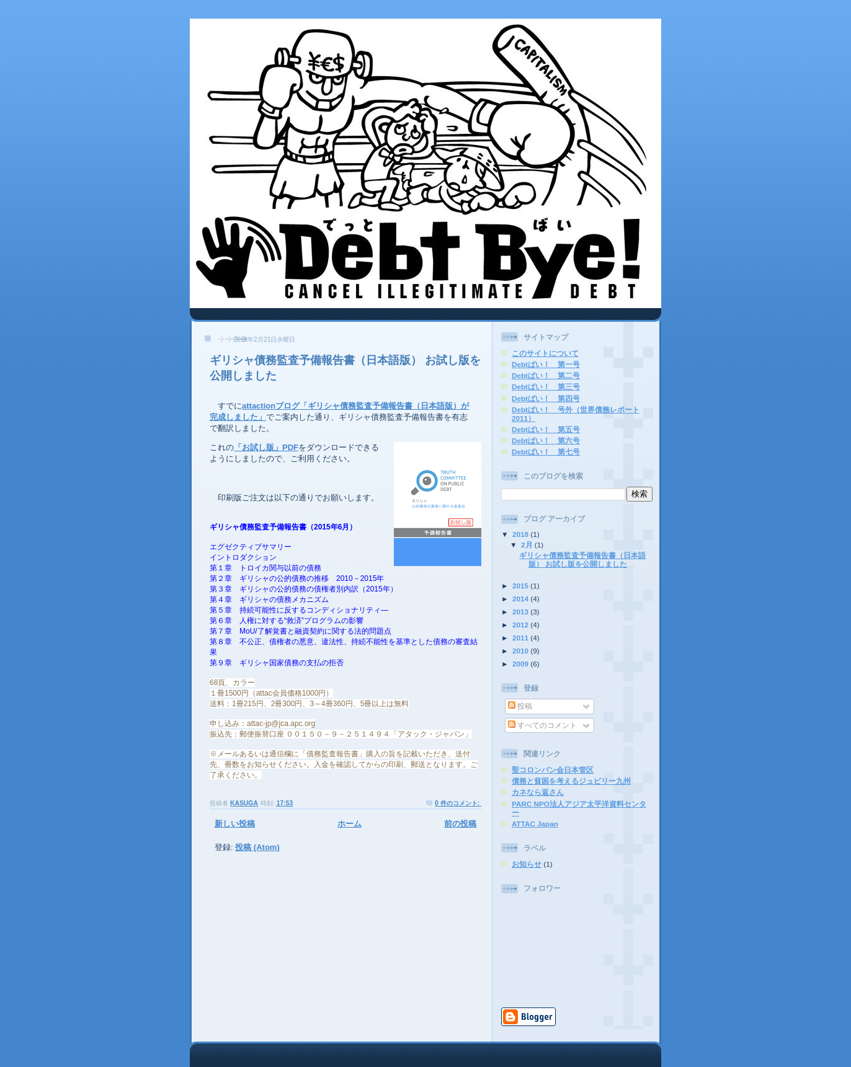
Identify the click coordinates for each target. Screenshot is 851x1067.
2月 (528, 545)
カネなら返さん (538, 792)
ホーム (349, 823)
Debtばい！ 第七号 (546, 452)
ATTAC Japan (535, 824)
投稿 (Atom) (257, 847)
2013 (521, 612)
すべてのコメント (542, 725)
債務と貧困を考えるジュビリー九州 (571, 781)
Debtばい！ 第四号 (546, 398)
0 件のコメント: (458, 803)
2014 (521, 599)
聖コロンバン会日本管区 (553, 770)
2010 (521, 651)
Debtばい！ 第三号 (546, 387)
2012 (521, 625)
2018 (521, 534)
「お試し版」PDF (266, 447)
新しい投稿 (235, 823)
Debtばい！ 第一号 (546, 364)
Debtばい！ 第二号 (546, 375)
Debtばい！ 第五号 (546, 429)
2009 (521, 664)
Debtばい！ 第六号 (546, 440)
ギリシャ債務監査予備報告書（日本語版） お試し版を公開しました (582, 559)
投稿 (520, 706)
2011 (521, 638)
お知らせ (526, 864)
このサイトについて (545, 353)
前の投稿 (460, 823)
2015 (521, 586)
